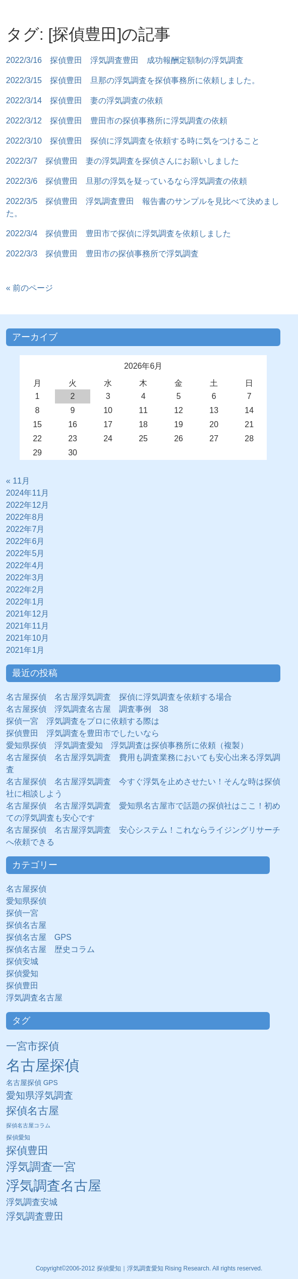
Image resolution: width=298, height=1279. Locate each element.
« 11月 (18, 481)
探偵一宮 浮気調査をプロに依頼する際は (82, 721)
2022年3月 (25, 577)
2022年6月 (25, 541)
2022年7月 (25, 529)
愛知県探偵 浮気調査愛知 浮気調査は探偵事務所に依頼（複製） (127, 745)
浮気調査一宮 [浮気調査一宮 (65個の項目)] (41, 1166)
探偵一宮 (26, 913)
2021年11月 (27, 626)
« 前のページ (29, 288)
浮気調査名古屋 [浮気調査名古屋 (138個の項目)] (53, 1185)
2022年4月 (25, 565)
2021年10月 (27, 638)
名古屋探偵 (26, 889)
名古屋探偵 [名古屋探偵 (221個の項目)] (42, 1065)
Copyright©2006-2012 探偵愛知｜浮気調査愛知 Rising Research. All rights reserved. (149, 1268)
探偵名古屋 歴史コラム (54, 949)
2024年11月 (27, 493)
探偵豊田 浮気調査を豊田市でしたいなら (82, 733)
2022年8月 (25, 517)
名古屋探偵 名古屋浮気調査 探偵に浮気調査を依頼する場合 (119, 697)
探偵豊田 (26, 985)
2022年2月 (25, 589)
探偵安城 (22, 961)
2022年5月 (25, 553)
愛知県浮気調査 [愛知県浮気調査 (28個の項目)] (39, 1095)
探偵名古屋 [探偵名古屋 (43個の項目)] (32, 1110)
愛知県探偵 (26, 901)
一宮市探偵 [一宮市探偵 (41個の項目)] (32, 1046)
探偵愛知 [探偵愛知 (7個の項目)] (18, 1137)
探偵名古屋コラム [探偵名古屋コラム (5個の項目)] (28, 1125)
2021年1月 (25, 650)
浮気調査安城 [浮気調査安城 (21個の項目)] (31, 1202)
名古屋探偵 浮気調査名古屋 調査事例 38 (87, 709)
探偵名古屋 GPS (39, 937)
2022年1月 (25, 601)
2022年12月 (27, 505)
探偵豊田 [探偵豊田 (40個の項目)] (27, 1150)
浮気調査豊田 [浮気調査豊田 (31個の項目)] (35, 1216)
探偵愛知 (26, 973)
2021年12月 (27, 614)
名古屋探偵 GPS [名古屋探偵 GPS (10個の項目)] (32, 1083)
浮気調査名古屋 (34, 997)
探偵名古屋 (26, 925)
